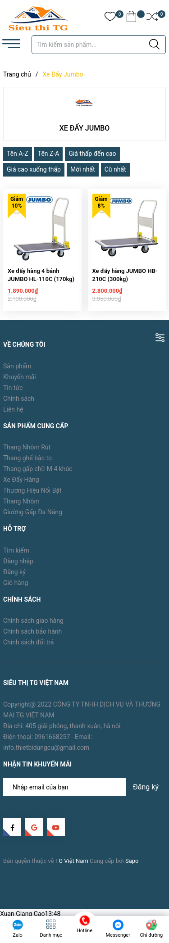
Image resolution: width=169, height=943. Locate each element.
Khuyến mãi (19, 381)
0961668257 (52, 741)
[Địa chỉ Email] (84, 792)
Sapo (132, 865)
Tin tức (13, 392)
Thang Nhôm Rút (26, 451)
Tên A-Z (17, 153)
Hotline (84, 931)
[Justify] (154, 45)
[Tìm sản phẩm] (99, 45)
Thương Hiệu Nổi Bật (32, 495)
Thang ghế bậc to (27, 462)
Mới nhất (82, 169)
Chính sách (18, 403)
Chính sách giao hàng (33, 625)
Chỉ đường (151, 935)
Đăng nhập (18, 565)
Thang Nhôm (21, 505)
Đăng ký (14, 576)
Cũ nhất (115, 169)
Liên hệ (13, 413)
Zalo (18, 935)
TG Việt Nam (71, 865)
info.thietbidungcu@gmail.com (46, 752)
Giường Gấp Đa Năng (32, 516)
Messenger (117, 935)
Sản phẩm (17, 370)
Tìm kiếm (16, 554)
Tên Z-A (48, 153)
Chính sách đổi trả (28, 647)
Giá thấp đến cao (92, 153)
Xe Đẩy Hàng (21, 484)
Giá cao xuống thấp (34, 169)
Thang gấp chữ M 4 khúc (38, 473)
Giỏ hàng (15, 587)
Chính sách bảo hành (32, 636)
